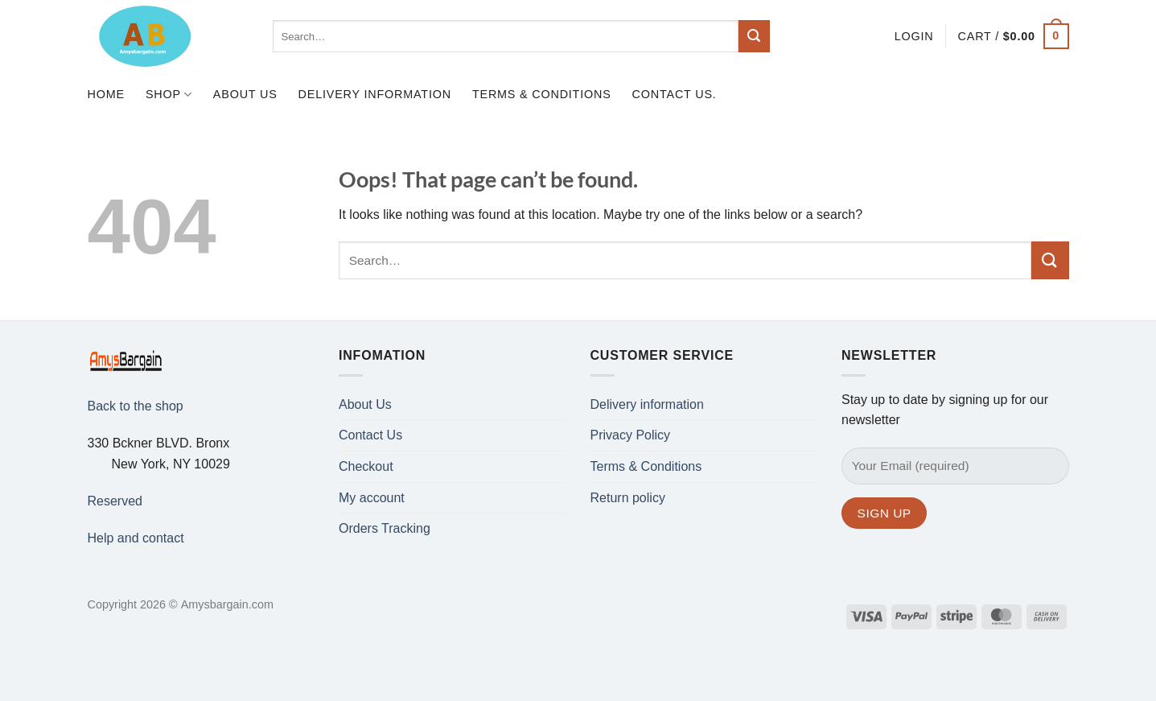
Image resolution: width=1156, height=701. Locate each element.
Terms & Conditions (541, 94)
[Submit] (754, 36)
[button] (914, 36)
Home (106, 94)
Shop (169, 94)
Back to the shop (135, 406)
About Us (245, 94)
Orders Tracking (384, 528)
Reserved (115, 501)
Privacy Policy (630, 435)
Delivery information (374, 94)
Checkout (366, 466)
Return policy (627, 498)
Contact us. (674, 94)
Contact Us (370, 435)
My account (372, 498)
